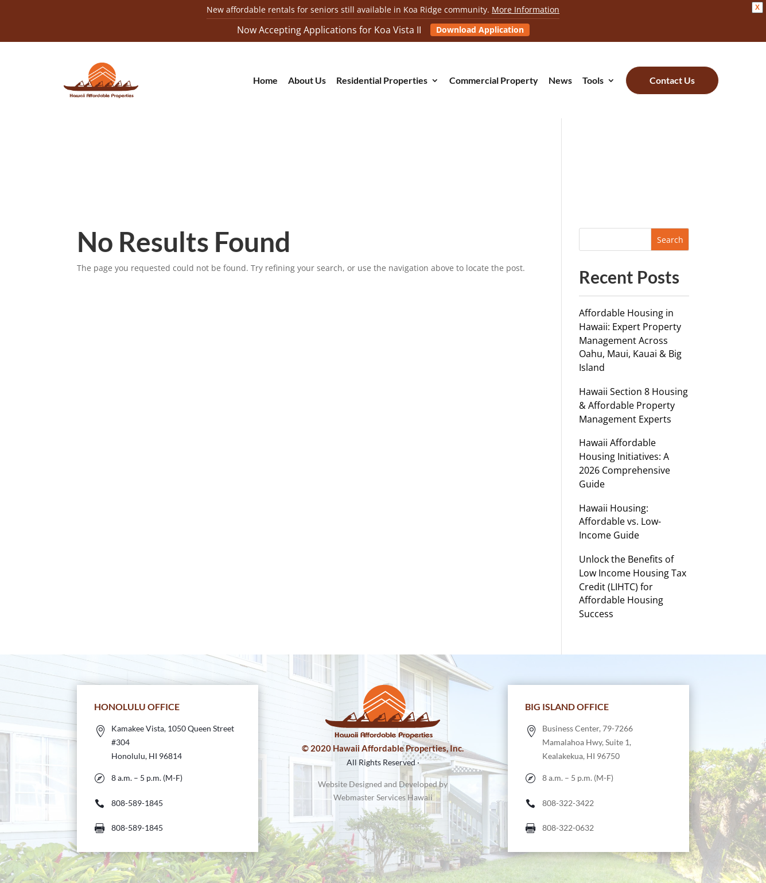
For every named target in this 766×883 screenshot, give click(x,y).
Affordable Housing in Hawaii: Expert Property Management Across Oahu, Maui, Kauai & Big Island (630, 340)
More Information (525, 9)
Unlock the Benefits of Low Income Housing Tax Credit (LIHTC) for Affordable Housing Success (632, 586)
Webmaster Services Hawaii (383, 797)
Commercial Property (493, 81)
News (560, 81)
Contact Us (672, 80)
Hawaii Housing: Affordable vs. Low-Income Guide (620, 522)
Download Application (480, 29)
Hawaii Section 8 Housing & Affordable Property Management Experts (633, 405)
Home (265, 81)
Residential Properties (381, 81)
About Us (307, 81)
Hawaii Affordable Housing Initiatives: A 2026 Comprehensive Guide (624, 463)
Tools (593, 81)
